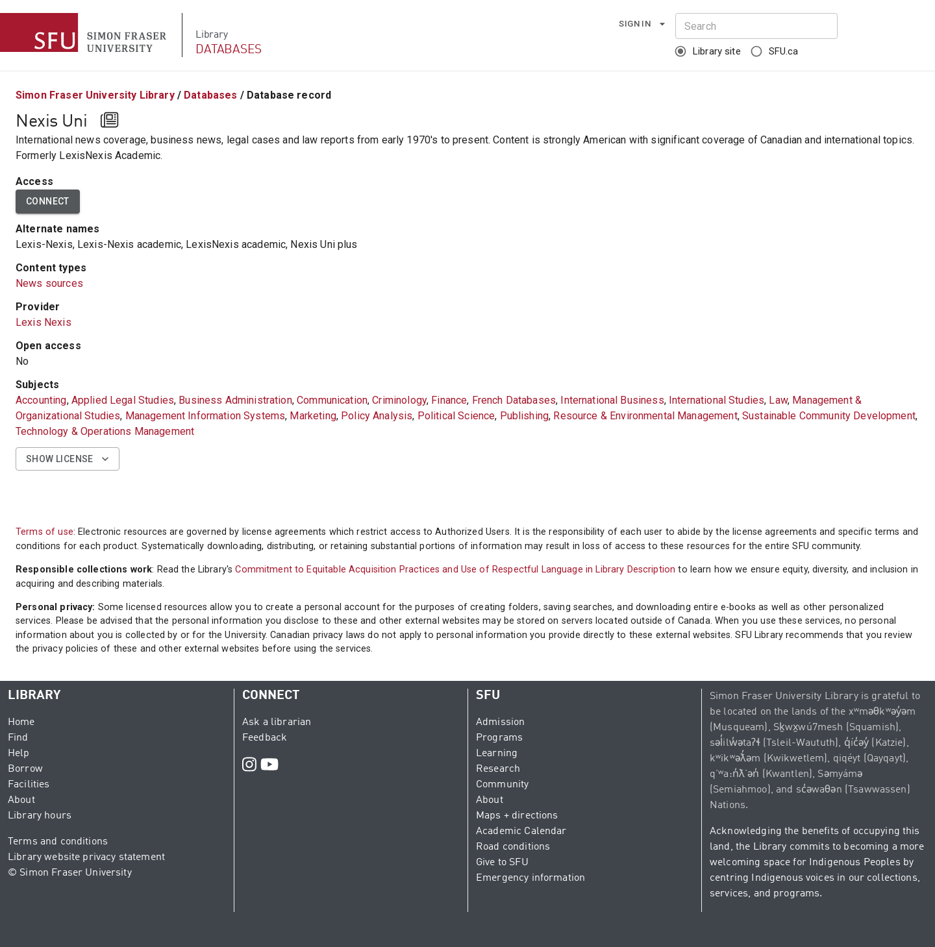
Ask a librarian (276, 722)
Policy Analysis (376, 416)
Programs (499, 738)
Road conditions (513, 847)
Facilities (29, 785)
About (21, 800)
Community (502, 785)
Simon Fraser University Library (95, 95)
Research (498, 769)
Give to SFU (502, 862)
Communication (332, 400)
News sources (49, 283)
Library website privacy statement (86, 857)
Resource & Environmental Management (645, 416)
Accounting (41, 400)
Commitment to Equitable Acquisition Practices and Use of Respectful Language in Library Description (455, 569)
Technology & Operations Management (105, 431)
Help (19, 753)
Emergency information (530, 878)
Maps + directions (517, 816)
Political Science (456, 416)
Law (778, 400)
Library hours (39, 816)
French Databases (514, 400)
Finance (449, 400)
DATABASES (228, 49)
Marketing (313, 416)
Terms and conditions (58, 842)
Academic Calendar (521, 831)
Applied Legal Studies (122, 400)
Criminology (399, 400)
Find (18, 738)
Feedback (264, 738)
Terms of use (44, 531)
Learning (496, 753)
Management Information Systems (205, 416)
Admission (500, 722)
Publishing (524, 416)
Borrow (25, 769)
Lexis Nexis (43, 322)
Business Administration (235, 400)
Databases (210, 95)
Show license (67, 459)
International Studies (716, 400)
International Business (612, 400)
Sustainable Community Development (829, 416)
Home (21, 722)
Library (211, 35)
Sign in (642, 24)
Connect (48, 202)
